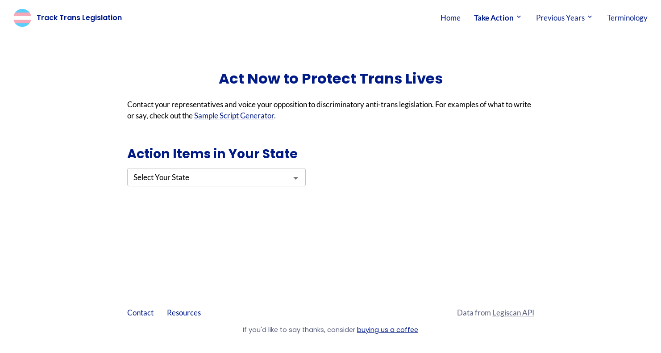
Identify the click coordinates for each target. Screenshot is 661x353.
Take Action (498, 17)
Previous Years (565, 17)
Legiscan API (513, 312)
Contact (140, 312)
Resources (184, 312)
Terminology (627, 17)
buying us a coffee (387, 329)
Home (451, 17)
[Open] (296, 178)
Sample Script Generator (234, 115)
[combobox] (216, 177)
